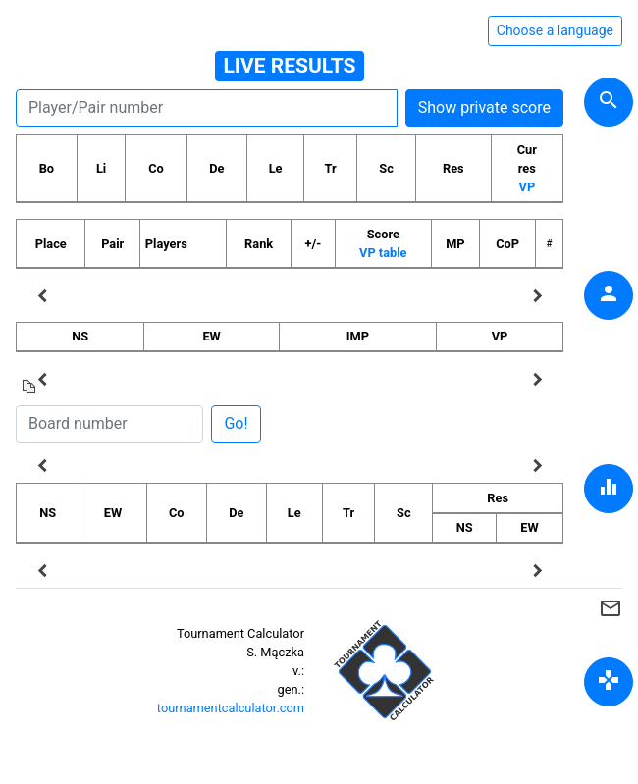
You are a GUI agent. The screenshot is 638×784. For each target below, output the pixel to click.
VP (527, 187)
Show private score (484, 107)
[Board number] (109, 424)
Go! (235, 423)
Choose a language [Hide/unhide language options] (555, 30)
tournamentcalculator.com (230, 708)
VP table (382, 252)
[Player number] (207, 108)
